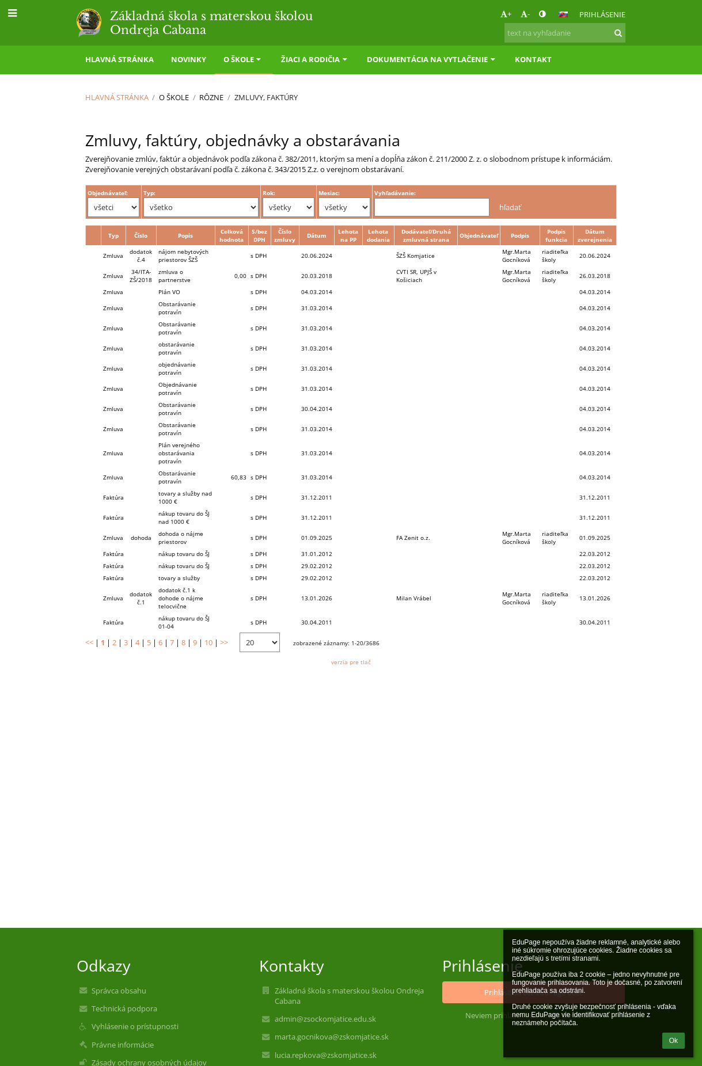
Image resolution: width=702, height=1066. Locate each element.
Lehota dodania (378, 235)
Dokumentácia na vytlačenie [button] (432, 59)
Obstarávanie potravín (177, 308)
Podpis (520, 235)
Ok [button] (673, 1041)
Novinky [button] (188, 59)
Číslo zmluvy (284, 235)
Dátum (317, 235)
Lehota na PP (348, 235)
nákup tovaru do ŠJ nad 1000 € (184, 517)
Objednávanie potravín (177, 388)
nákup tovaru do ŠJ (184, 554)
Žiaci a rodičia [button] (315, 59)
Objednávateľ (479, 235)
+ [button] (505, 14)
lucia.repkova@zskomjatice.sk (326, 1055)
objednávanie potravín (177, 368)
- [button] (525, 14)
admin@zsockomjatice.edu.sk (325, 1019)
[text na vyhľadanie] (564, 33)
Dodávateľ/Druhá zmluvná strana (426, 235)
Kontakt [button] (533, 59)
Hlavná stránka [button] (119, 59)
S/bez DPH (259, 235)
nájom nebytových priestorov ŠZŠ (183, 256)
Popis (185, 235)
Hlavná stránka (117, 97)
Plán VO (169, 292)
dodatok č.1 (141, 598)
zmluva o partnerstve (174, 276)
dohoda (141, 538)
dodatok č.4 (141, 256)
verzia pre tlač (351, 662)
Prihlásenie (602, 14)
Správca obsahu (119, 990)
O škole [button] (243, 59)
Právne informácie (123, 1045)
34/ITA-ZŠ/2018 (141, 276)
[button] (563, 14)
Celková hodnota (231, 235)
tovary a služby (179, 578)
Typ (113, 235)
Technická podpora (124, 1008)
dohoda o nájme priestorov (180, 538)
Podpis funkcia (556, 235)
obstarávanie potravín (176, 348)
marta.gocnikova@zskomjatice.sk (332, 1036)
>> (224, 642)
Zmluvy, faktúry (266, 97)
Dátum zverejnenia (595, 235)
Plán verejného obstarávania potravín (179, 453)
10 (208, 642)
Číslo (140, 235)
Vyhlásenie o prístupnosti (135, 1026)
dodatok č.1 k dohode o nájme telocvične (180, 598)
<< (89, 642)
